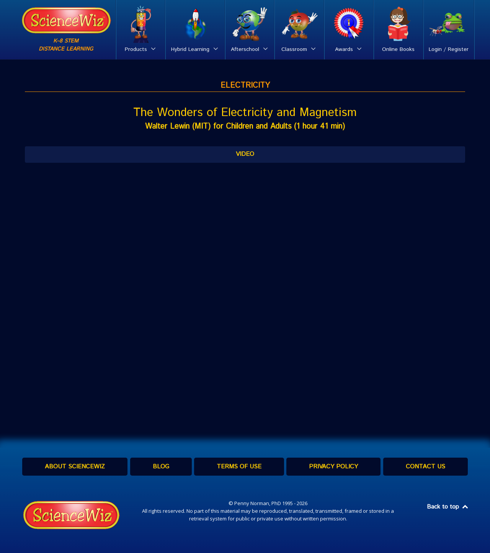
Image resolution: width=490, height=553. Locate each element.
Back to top (448, 506)
